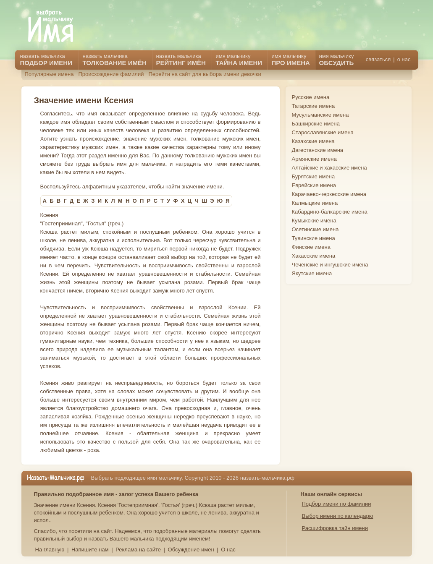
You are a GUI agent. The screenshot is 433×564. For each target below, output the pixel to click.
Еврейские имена (314, 185)
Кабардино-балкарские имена (329, 212)
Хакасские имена (314, 256)
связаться (378, 59)
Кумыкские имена (314, 220)
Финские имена (311, 247)
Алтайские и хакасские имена (329, 167)
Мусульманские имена (320, 115)
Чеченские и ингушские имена (330, 264)
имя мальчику (336, 59)
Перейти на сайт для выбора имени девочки (204, 74)
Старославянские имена (323, 132)
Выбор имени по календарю (337, 516)
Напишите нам (90, 549)
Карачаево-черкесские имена (329, 194)
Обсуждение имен (191, 549)
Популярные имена (49, 74)
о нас (404, 59)
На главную (50, 549)
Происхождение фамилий (111, 74)
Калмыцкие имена (315, 203)
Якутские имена (312, 273)
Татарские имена (313, 106)
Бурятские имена (313, 176)
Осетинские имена (315, 229)
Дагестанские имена (318, 150)
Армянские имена (314, 159)
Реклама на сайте (138, 549)
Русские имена (311, 97)
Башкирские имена (316, 123)
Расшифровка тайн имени (335, 528)
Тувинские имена (313, 238)
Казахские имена (313, 141)
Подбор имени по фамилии (336, 504)
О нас (228, 549)
